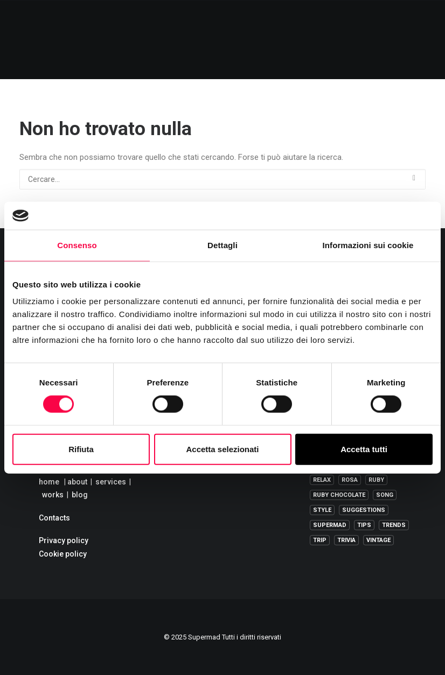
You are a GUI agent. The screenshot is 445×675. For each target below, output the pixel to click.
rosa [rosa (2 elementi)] (350, 479)
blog (80, 494)
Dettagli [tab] (222, 245)
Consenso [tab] (76, 245)
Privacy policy (63, 540)
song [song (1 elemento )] (384, 494)
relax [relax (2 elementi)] (322, 479)
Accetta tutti (363, 448)
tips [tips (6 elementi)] (364, 525)
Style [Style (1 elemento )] (322, 510)
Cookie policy (63, 554)
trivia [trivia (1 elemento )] (346, 540)
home (49, 481)
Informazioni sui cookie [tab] (368, 245)
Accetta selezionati (222, 448)
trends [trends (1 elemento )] (394, 525)
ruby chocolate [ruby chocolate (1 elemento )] (339, 494)
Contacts (54, 518)
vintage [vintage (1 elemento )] (378, 540)
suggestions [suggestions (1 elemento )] (363, 510)
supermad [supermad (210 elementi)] (329, 525)
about (77, 481)
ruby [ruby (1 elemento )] (376, 479)
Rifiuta (81, 448)
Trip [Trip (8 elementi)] (319, 540)
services (110, 481)
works (53, 494)
